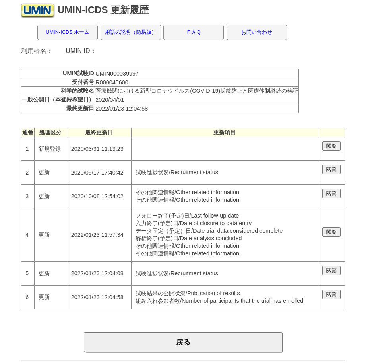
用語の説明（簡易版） (131, 32)
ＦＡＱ (193, 32)
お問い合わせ (256, 32)
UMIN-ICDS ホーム (67, 32)
